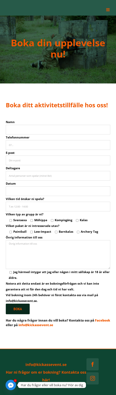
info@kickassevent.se (35, 325)
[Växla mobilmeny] (108, 10)
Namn (10, 122)
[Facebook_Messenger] (11, 385)
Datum (11, 183)
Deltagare (13, 168)
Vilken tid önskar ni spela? (25, 199)
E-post (10, 153)
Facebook (102, 320)
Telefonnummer (17, 137)
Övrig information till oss (24, 237)
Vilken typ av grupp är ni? (24, 214)
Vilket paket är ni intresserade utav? (32, 226)
